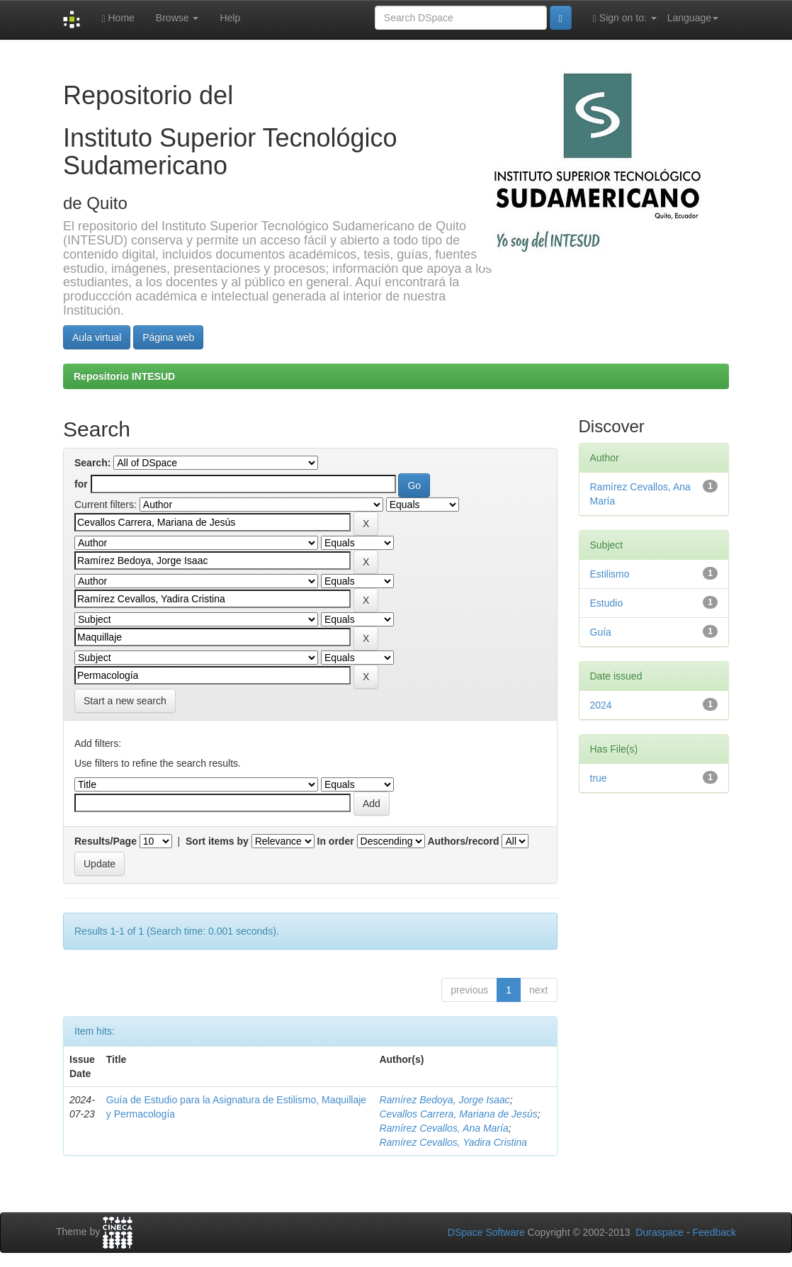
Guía (600, 632)
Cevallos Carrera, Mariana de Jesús (458, 1114)
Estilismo (610, 574)
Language (692, 17)
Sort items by (217, 841)
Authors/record (463, 841)
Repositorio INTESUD (124, 376)
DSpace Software (486, 1232)
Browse (177, 17)
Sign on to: (625, 18)
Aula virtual (96, 337)
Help (230, 17)
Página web (168, 337)
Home (117, 18)
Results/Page (105, 841)
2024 (601, 705)
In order (335, 841)
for (81, 484)
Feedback (714, 1232)
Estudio (606, 603)
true (598, 778)
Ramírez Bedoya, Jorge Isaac (444, 1099)
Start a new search (125, 700)
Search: (92, 462)
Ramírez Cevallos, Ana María (443, 1128)
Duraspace (659, 1232)
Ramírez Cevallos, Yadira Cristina (453, 1142)
